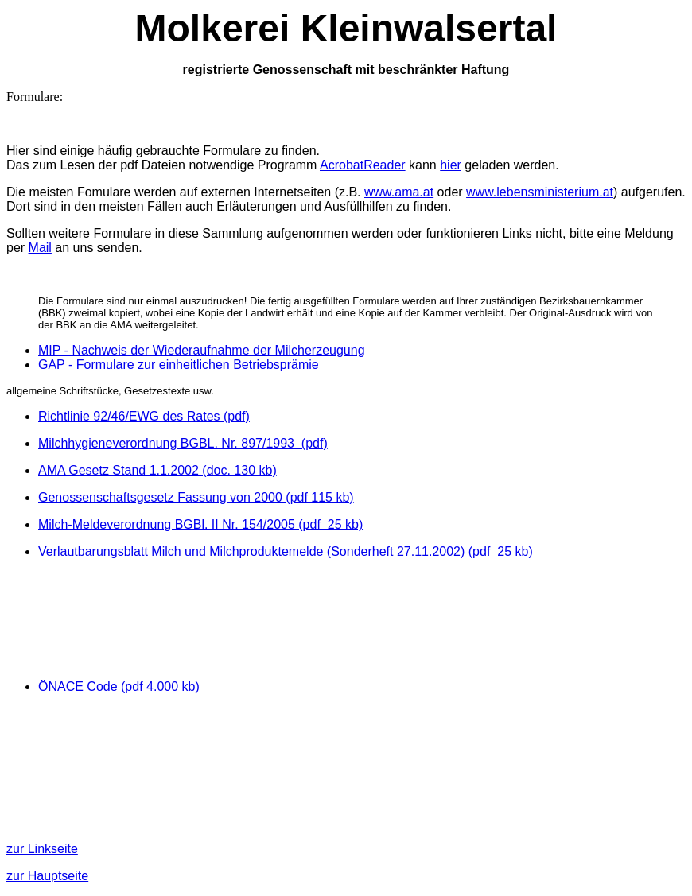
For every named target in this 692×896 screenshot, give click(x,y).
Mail (40, 247)
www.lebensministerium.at (539, 192)
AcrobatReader (363, 165)
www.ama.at (398, 192)
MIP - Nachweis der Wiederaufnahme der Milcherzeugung (201, 350)
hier (450, 165)
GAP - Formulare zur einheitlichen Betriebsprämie (178, 364)
